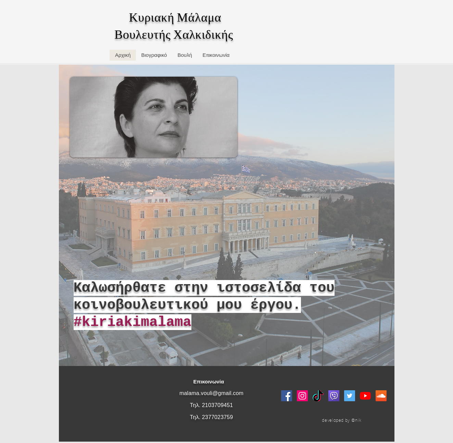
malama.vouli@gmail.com (211, 393)
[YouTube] (365, 395)
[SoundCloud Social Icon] (381, 395)
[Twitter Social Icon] (349, 395)
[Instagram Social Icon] (302, 395)
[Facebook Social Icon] (286, 395)
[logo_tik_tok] (318, 395)
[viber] (333, 395)
